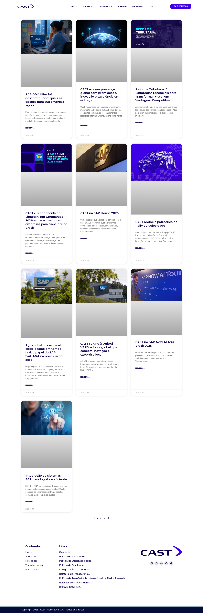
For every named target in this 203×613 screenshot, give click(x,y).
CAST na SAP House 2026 (99, 213)
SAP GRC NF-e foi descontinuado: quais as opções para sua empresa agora (44, 100)
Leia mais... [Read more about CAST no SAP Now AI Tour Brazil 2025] (140, 368)
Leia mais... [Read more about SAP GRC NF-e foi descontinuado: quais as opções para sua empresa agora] (30, 128)
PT (152, 6)
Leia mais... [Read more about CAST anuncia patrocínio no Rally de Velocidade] (140, 248)
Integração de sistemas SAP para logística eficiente (46, 477)
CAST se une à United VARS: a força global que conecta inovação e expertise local (98, 349)
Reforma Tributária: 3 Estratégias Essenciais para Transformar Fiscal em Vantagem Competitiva (155, 94)
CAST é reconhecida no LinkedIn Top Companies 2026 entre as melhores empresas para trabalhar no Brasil (46, 220)
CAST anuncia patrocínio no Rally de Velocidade (156, 223)
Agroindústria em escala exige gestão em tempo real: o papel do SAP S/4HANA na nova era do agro (43, 352)
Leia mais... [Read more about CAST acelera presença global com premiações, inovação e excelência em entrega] (85, 126)
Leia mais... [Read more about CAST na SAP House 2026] (85, 239)
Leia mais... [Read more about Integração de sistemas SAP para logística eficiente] (30, 502)
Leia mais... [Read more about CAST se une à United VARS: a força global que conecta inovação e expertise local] (85, 377)
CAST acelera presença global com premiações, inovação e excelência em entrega (99, 94)
